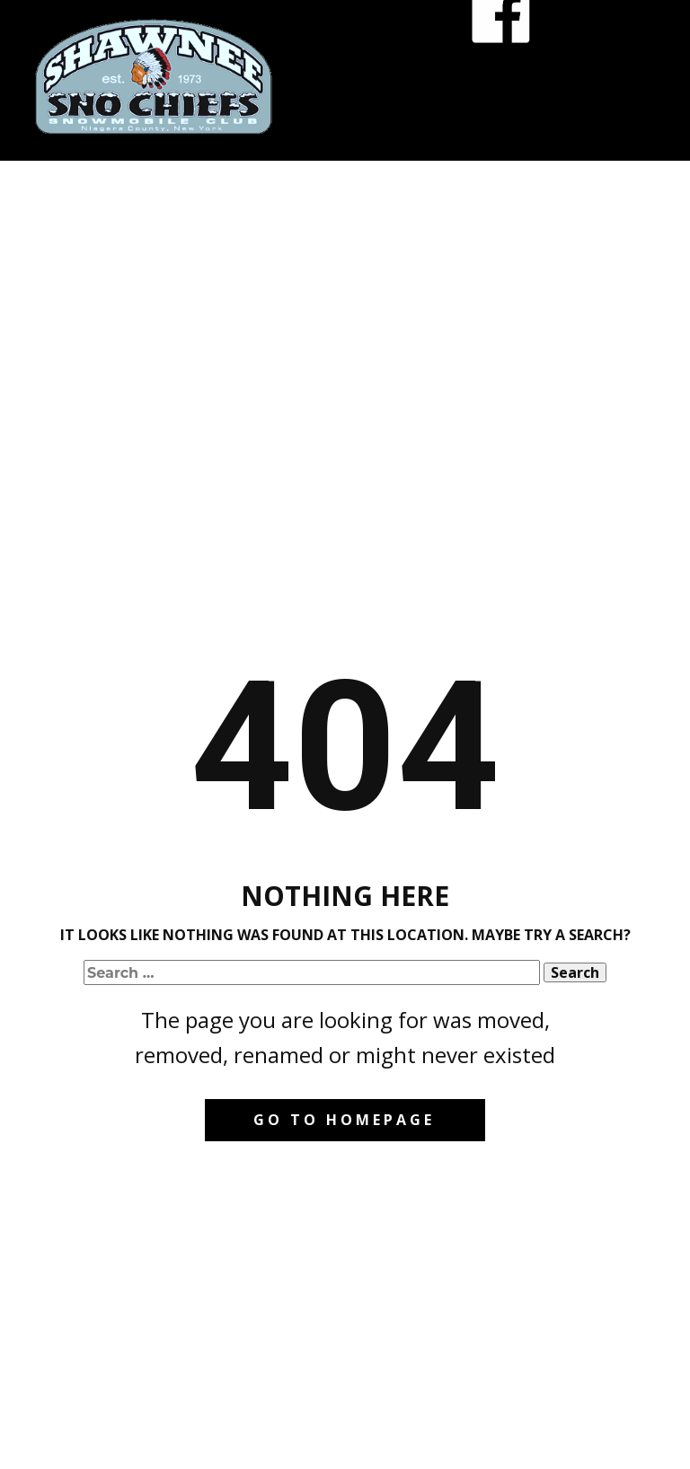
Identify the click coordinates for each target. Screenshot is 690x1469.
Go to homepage (344, 1120)
